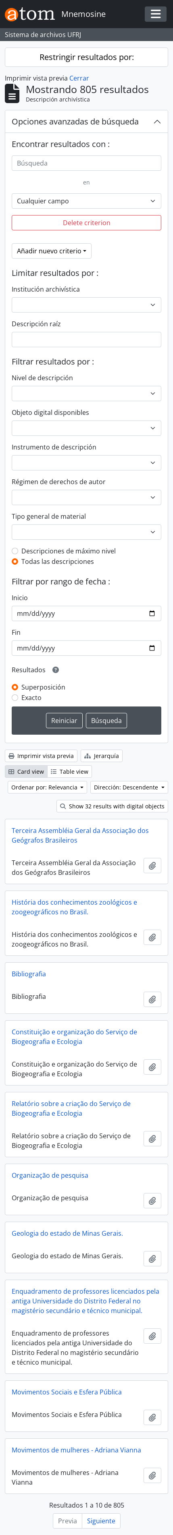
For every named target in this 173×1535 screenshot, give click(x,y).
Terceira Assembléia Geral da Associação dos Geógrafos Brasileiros (80, 835)
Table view (69, 771)
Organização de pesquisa (50, 1175)
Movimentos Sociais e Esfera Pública (67, 1392)
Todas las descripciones (57, 561)
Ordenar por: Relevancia (45, 787)
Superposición (43, 687)
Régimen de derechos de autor (59, 481)
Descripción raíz (36, 323)
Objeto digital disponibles (50, 412)
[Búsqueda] (86, 163)
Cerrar (79, 78)
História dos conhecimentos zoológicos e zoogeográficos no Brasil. (74, 907)
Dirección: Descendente (127, 787)
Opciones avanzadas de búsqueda (75, 121)
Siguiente (101, 1520)
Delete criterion (86, 222)
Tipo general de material (49, 516)
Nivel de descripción (42, 377)
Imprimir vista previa (41, 756)
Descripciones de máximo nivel (68, 551)
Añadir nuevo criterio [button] (49, 251)
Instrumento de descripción (54, 447)
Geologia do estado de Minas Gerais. (67, 1233)
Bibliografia (29, 973)
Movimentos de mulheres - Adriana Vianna (76, 1450)
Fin (16, 632)
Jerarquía (101, 756)
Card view (26, 771)
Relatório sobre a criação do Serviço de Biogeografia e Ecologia (71, 1108)
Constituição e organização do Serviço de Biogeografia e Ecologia (74, 1036)
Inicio (20, 597)
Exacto (31, 697)
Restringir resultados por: (87, 57)
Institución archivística (46, 289)
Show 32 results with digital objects (112, 806)
